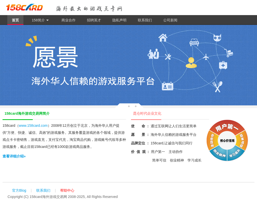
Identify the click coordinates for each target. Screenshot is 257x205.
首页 (15, 20)
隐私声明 (119, 20)
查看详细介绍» (14, 156)
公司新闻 (170, 20)
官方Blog (19, 190)
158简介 (40, 20)
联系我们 (145, 20)
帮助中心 (67, 190)
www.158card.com (33, 126)
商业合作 (68, 20)
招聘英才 (94, 20)
